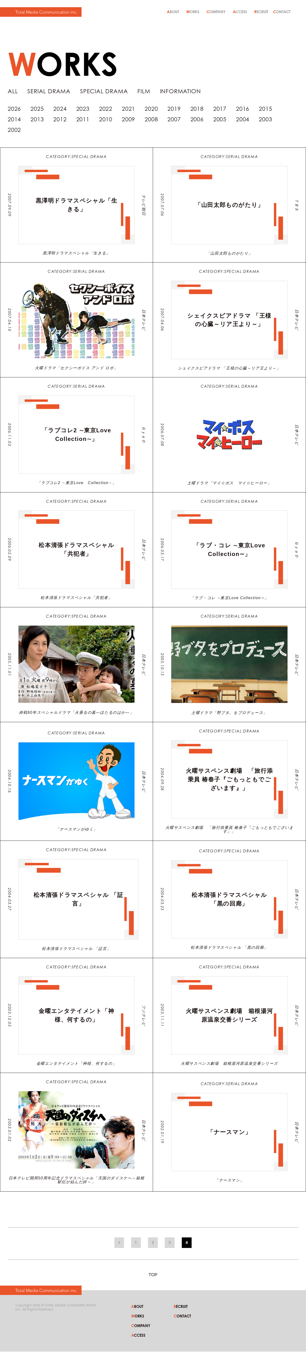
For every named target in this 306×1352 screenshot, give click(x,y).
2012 (59, 119)
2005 (219, 119)
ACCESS (240, 11)
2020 (151, 108)
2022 (105, 108)
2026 (14, 108)
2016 (242, 108)
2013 (37, 119)
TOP (153, 1280)
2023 (82, 108)
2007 (174, 119)
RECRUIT (261, 11)
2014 (14, 119)
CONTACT (282, 11)
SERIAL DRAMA (49, 91)
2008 (151, 119)
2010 (105, 119)
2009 (128, 119)
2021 (128, 108)
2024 (59, 108)
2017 (219, 108)
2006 (197, 119)
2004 (242, 119)
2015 (265, 108)
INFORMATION (181, 91)
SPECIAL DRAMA (105, 91)
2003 (265, 119)
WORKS (192, 11)
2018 (197, 108)
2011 (82, 119)
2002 (14, 130)
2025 (37, 108)
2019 (174, 108)
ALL (13, 91)
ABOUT (173, 11)
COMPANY (216, 11)
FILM (144, 91)
